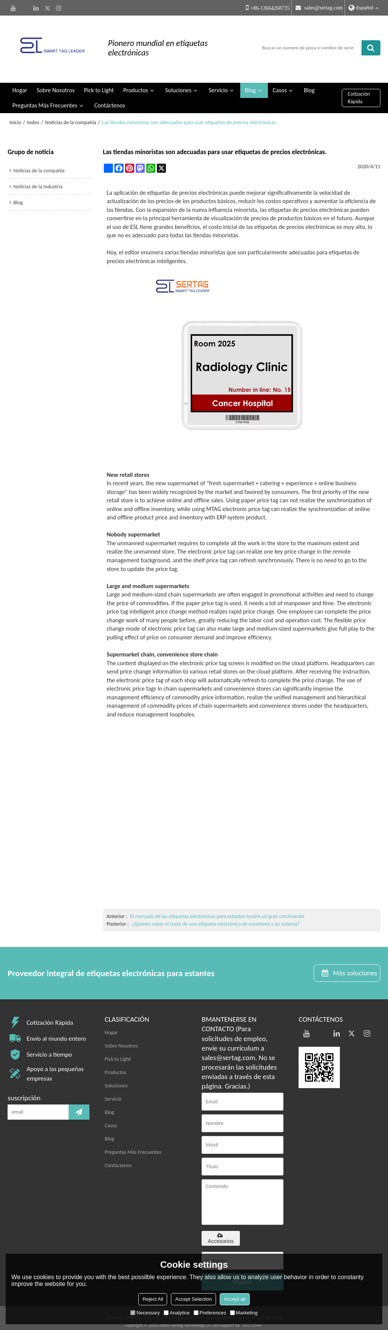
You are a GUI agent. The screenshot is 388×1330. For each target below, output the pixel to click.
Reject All (152, 1299)
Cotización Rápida (359, 91)
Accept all (234, 1299)
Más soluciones (354, 966)
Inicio (15, 116)
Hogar (20, 83)
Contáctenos (109, 99)
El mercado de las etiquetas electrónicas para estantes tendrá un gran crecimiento (218, 910)
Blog (250, 83)
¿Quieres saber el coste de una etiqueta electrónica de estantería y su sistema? (216, 917)
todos (33, 116)
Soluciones (178, 83)
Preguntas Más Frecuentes (45, 99)
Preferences (210, 1313)
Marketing (244, 1313)
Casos (280, 83)
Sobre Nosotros (56, 83)
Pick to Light (99, 83)
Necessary (145, 1313)
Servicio (218, 83)
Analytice (177, 1313)
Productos (135, 83)
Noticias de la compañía (70, 116)
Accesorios (220, 1232)
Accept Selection (193, 1299)
